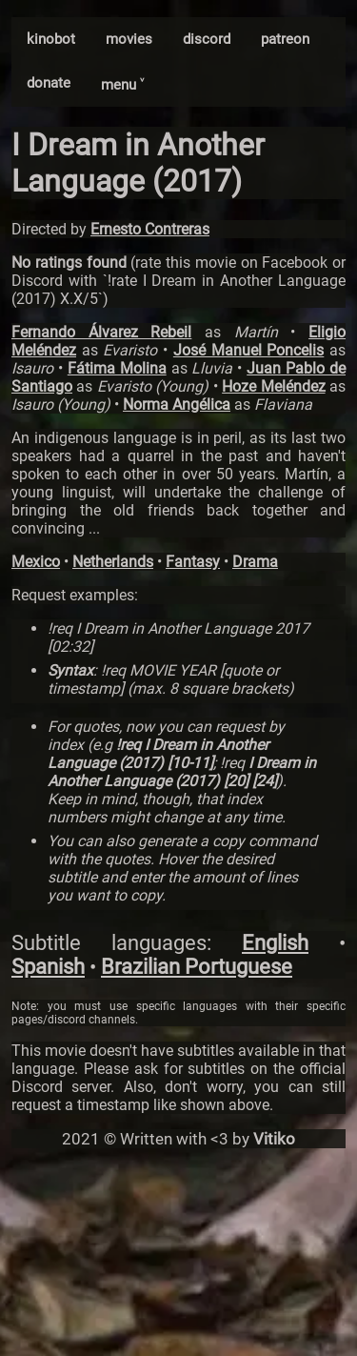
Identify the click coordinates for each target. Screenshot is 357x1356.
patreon (285, 39)
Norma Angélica (176, 404)
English (275, 943)
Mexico (35, 562)
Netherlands (112, 562)
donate (48, 82)
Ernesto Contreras (149, 229)
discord (206, 39)
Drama (255, 562)
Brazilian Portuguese (196, 967)
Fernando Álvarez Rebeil (101, 332)
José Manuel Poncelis (248, 350)
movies (129, 39)
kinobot (51, 39)
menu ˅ (122, 84)
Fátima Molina (117, 368)
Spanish (48, 967)
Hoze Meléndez (273, 386)
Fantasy (193, 562)
